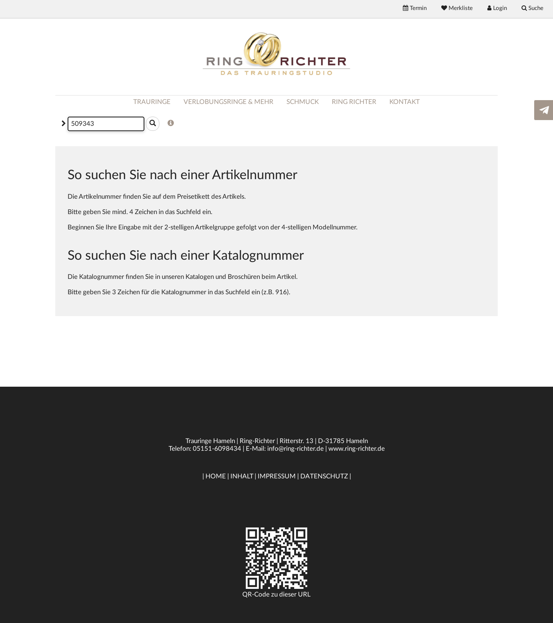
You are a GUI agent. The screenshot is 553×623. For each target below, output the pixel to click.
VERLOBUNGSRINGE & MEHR (228, 102)
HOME (215, 476)
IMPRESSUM (277, 476)
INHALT (241, 476)
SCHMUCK (302, 102)
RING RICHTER (354, 102)
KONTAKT (404, 102)
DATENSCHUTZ (324, 476)
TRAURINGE (152, 102)
